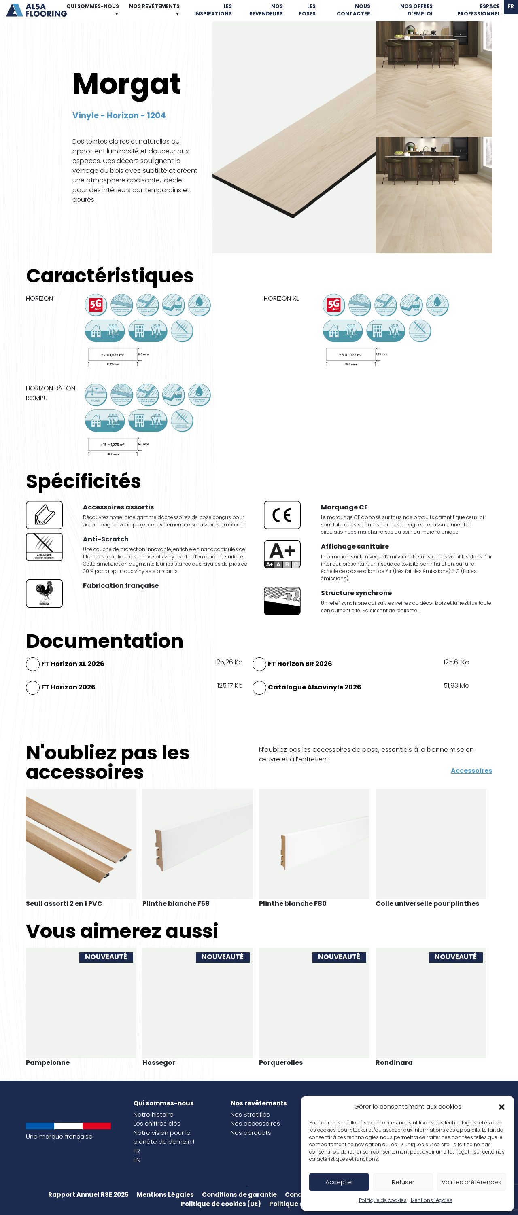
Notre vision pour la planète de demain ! (164, 1137)
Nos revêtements (259, 1103)
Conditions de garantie (239, 1194)
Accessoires (471, 770)
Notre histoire (154, 1114)
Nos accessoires (255, 1123)
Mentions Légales (431, 1200)
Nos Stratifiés (250, 1114)
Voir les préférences (471, 1182)
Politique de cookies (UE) (221, 1204)
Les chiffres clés (157, 1123)
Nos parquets (251, 1132)
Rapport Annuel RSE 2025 (88, 1194)
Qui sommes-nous (164, 1103)
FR (137, 1151)
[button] (502, 1107)
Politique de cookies (383, 1200)
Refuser (403, 1182)
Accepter (339, 1182)
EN (137, 1160)
